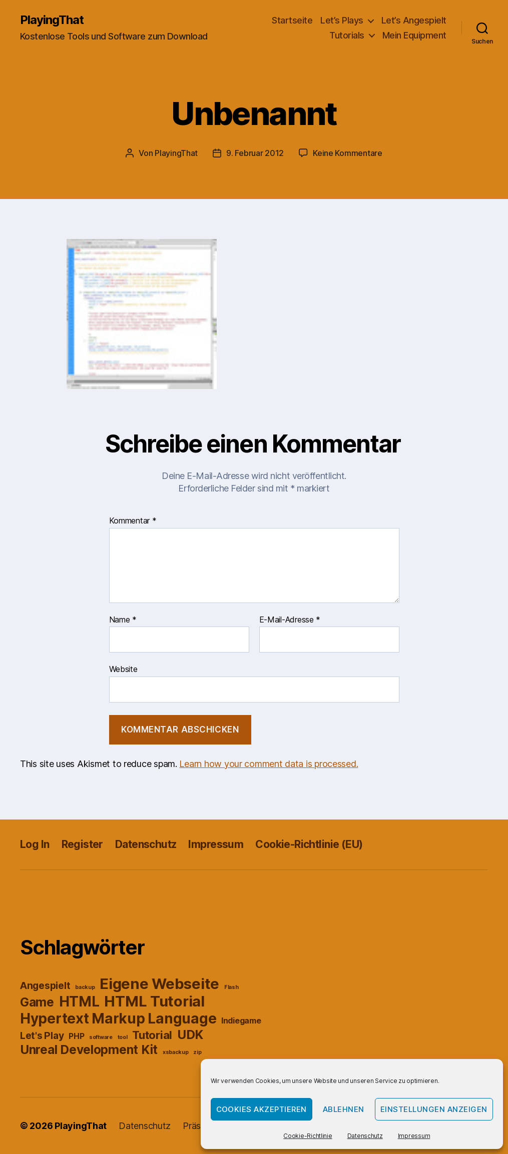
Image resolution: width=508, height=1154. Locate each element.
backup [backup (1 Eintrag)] (85, 987)
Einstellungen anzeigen (433, 1109)
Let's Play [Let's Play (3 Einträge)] (42, 1036)
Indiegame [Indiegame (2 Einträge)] (241, 1021)
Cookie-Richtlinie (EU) (308, 844)
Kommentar (133, 521)
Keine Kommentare (347, 153)
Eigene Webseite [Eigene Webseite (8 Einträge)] (159, 983)
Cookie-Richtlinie (307, 1136)
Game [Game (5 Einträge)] (37, 1002)
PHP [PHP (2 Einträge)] (76, 1036)
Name (123, 620)
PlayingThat (52, 20)
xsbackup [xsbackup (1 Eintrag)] (176, 1052)
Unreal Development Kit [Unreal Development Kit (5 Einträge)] (89, 1049)
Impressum (414, 1136)
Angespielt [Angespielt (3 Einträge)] (45, 986)
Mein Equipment (414, 35)
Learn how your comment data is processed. (268, 763)
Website (123, 669)
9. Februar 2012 (255, 153)
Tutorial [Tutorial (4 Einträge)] (152, 1035)
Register (82, 844)
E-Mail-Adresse (290, 620)
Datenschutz (365, 1136)
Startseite (292, 20)
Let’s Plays (341, 20)
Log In (35, 844)
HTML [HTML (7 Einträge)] (79, 1001)
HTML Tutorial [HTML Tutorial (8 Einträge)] (154, 1001)
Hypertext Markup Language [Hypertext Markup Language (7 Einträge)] (118, 1018)
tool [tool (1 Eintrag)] (123, 1037)
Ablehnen (343, 1109)
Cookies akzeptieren (261, 1109)
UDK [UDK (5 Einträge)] (190, 1034)
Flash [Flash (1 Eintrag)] (231, 987)
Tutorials (346, 35)
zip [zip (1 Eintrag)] (197, 1052)
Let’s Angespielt (413, 20)
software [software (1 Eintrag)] (101, 1037)
